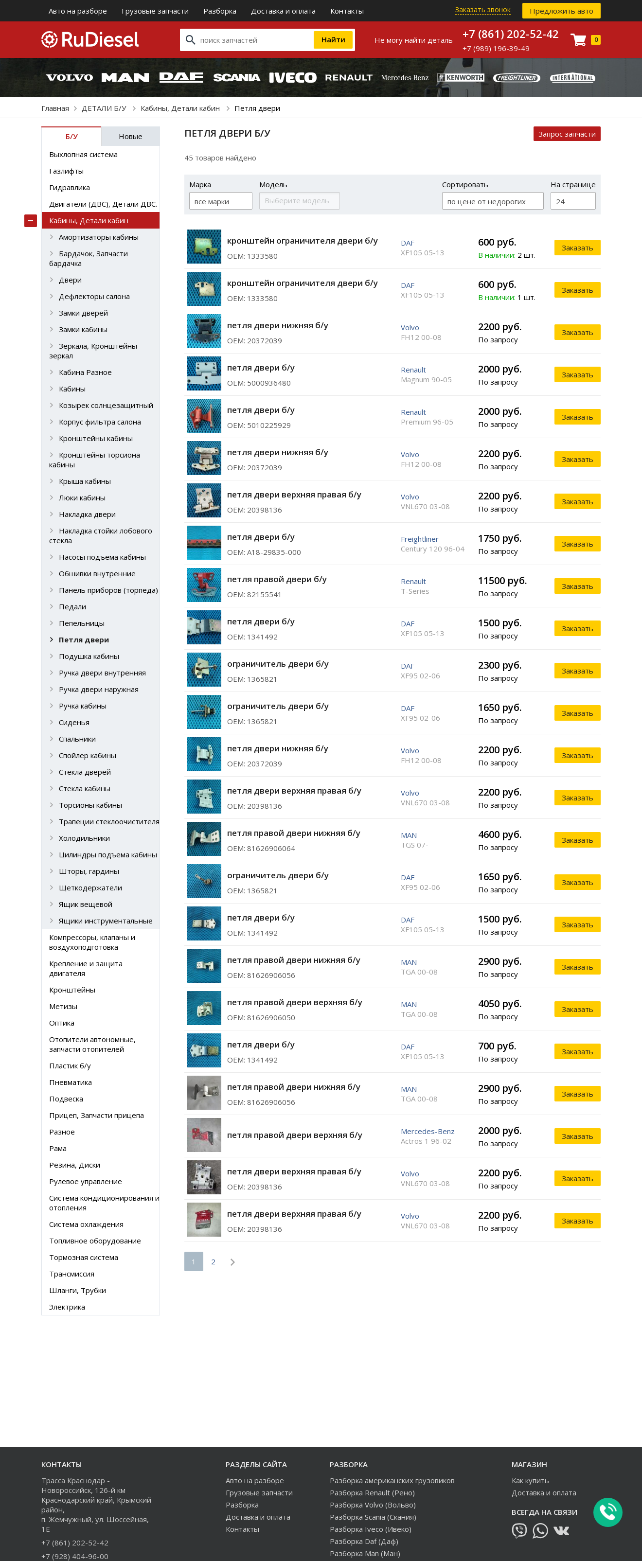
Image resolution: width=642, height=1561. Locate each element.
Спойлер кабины (87, 755)
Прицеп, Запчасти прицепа (96, 1115)
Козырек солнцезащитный (106, 405)
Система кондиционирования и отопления (104, 1202)
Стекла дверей (85, 772)
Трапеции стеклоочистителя (109, 821)
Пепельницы (82, 623)
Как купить (530, 1480)
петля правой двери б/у (277, 579)
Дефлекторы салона (94, 296)
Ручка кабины (83, 705)
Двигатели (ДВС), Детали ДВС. (103, 204)
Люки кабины (82, 497)
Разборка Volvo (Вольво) (373, 1504)
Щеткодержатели (90, 887)
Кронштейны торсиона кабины (94, 459)
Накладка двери (87, 514)
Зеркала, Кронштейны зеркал (93, 350)
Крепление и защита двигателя (86, 968)
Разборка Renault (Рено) (372, 1492)
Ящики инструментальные (106, 920)
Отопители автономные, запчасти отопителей (92, 1044)
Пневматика (70, 1082)
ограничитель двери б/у (278, 663)
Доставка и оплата (283, 11)
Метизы (63, 1006)
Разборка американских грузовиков (392, 1480)
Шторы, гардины (89, 871)
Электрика (67, 1307)
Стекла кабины (84, 788)
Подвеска (66, 1098)
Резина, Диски (74, 1165)
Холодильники (84, 838)
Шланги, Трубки (77, 1290)
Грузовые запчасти (155, 11)
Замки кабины (83, 329)
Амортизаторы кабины (99, 237)
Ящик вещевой (85, 904)
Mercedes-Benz (428, 1131)
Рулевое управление (85, 1181)
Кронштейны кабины (96, 438)
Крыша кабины (85, 481)
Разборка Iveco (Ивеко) (370, 1529)
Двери (70, 279)
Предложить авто (561, 11)
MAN (409, 835)
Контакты (347, 11)
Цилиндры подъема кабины (108, 854)
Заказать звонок (483, 9)
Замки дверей (83, 313)
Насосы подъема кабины (102, 557)
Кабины (72, 388)
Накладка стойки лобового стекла (100, 535)
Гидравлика (69, 187)
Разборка (219, 11)
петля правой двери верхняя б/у (294, 1002)
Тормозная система (83, 1257)
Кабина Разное (85, 372)
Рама (58, 1148)
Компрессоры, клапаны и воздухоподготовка (92, 942)
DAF (407, 243)
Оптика (61, 1023)
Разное (62, 1131)
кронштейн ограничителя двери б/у (302, 240)
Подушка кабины (89, 656)
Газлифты (66, 171)
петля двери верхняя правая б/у (294, 494)
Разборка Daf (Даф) (364, 1541)
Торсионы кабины (90, 805)
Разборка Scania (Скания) (373, 1517)
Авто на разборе (78, 11)
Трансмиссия (71, 1273)
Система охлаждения (86, 1224)
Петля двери (84, 639)
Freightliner (420, 539)
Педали (72, 606)
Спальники (77, 739)
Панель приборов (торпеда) (108, 590)
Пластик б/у (70, 1065)
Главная (55, 108)
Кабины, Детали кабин (181, 108)
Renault (413, 369)
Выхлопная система (83, 154)
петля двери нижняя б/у (277, 325)
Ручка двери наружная (99, 689)
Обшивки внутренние (97, 573)
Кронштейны (72, 989)
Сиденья (74, 722)
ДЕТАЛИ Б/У (105, 108)
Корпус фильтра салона (100, 421)
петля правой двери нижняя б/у (293, 832)
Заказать (577, 247)
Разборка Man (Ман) (365, 1553)
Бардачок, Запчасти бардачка (88, 258)
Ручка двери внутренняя (102, 672)
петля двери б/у (261, 367)
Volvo (410, 327)
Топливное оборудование (95, 1240)
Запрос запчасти (567, 134)
